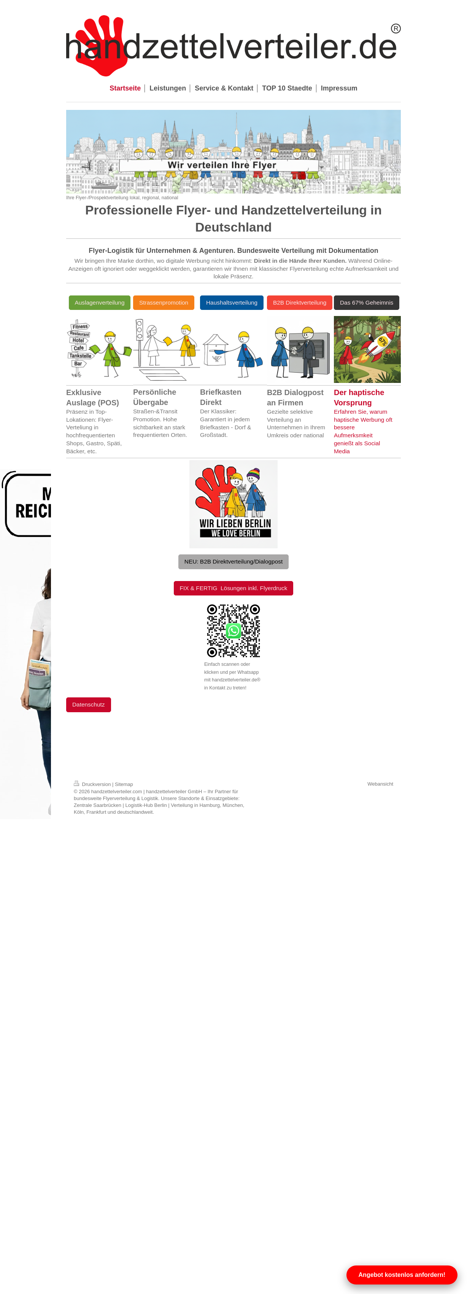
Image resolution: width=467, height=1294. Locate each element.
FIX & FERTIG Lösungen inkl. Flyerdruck (234, 588)
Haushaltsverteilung (231, 302)
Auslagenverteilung (100, 302)
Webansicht (380, 784)
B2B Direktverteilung (299, 302)
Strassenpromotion (163, 302)
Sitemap (124, 784)
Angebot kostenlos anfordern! (402, 1275)
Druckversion (93, 784)
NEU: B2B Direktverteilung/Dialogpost (233, 561)
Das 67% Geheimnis (366, 302)
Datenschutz (88, 704)
